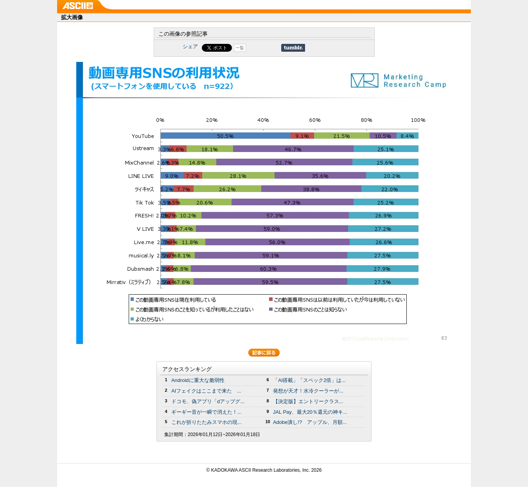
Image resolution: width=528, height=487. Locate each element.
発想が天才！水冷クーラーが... (308, 391)
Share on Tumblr (293, 48)
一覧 (239, 47)
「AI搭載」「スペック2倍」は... (309, 380)
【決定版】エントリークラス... (308, 401)
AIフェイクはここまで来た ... (206, 391)
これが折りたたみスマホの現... (206, 422)
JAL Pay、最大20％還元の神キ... (310, 412)
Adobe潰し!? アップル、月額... (310, 422)
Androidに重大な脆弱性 (197, 380)
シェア (190, 46)
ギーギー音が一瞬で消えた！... (206, 412)
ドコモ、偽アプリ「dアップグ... (207, 401)
